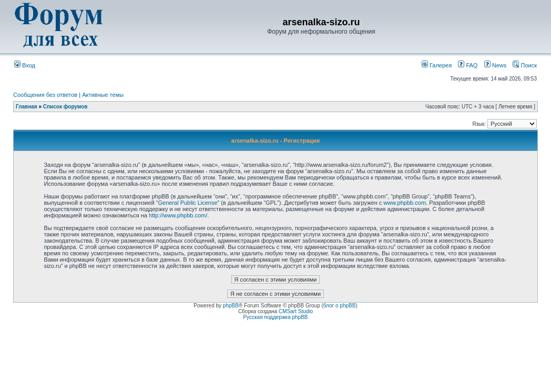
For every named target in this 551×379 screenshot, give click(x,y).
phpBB (231, 305)
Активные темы (103, 95)
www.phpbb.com (404, 203)
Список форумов (65, 106)
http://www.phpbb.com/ (178, 215)
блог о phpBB (339, 305)
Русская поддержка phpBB (275, 317)
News (492, 65)
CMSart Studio (296, 311)
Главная (26, 106)
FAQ (467, 65)
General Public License (187, 203)
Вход (24, 65)
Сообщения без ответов (45, 95)
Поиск (525, 65)
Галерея (437, 65)
